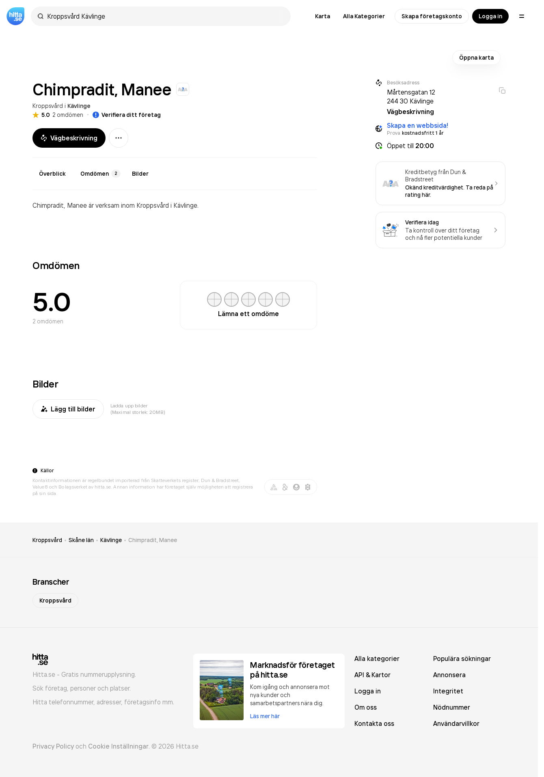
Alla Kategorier (364, 16)
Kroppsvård (47, 105)
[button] (440, 145)
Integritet (448, 691)
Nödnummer (451, 707)
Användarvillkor (456, 723)
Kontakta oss (374, 723)
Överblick (52, 173)
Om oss (365, 707)
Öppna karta (476, 57)
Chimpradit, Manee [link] (152, 540)
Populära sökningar (462, 658)
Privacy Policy (53, 746)
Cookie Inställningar (118, 746)
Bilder (140, 173)
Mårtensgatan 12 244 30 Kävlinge (411, 96)
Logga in (490, 16)
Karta (322, 16)
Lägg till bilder (68, 409)
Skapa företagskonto (432, 16)
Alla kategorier (376, 658)
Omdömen (100, 174)
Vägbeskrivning (69, 138)
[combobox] (165, 16)
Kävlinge (79, 106)
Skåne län (81, 540)
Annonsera (449, 675)
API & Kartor (372, 675)
